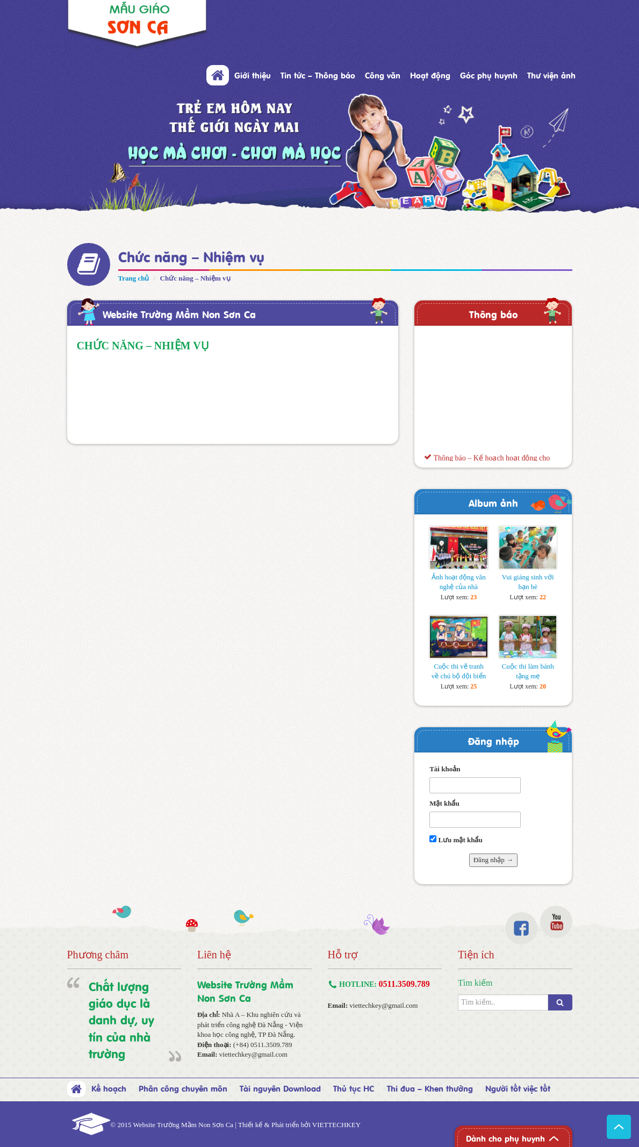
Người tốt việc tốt (517, 1088)
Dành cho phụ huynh (505, 1138)
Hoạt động (430, 75)
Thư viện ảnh (551, 75)
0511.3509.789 (404, 983)
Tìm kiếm (475, 982)
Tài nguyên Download (280, 1088)
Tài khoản (444, 769)
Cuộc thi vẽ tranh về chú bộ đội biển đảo (459, 676)
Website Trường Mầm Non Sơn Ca (179, 313)
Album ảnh (493, 502)
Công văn (382, 75)
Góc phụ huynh (489, 75)
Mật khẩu (444, 803)
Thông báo (493, 313)
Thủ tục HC (353, 1088)
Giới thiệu (252, 75)
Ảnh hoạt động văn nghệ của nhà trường (459, 586)
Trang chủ (133, 278)
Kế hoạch (108, 1088)
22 (543, 597)
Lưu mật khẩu (456, 839)
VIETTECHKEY (336, 1125)
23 (473, 597)
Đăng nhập (493, 740)
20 (543, 686)
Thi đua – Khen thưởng (430, 1088)
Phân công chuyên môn (183, 1088)
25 (473, 686)
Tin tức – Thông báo (318, 75)
